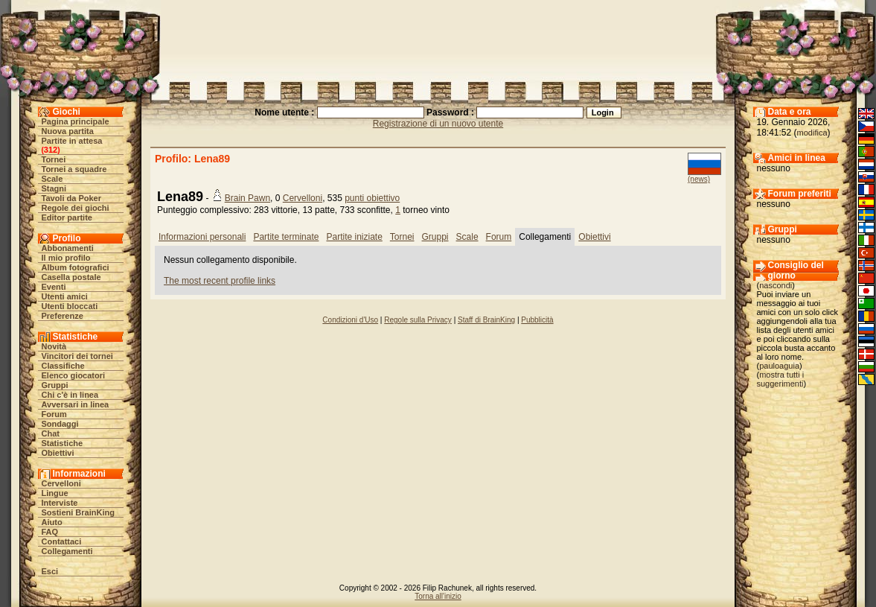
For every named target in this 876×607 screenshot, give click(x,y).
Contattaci (62, 541)
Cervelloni (61, 483)
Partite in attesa (72, 140)
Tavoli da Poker (72, 198)
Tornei (54, 159)
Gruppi (55, 385)
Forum (54, 414)
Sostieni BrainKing (78, 512)
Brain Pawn (247, 198)
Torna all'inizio (438, 596)
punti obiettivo (372, 198)
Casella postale (71, 277)
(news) (699, 179)
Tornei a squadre (74, 169)
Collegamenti (67, 551)
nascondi (775, 285)
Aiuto (52, 522)
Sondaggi (60, 423)
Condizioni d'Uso (350, 320)
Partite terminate (286, 237)
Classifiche (63, 365)
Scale (52, 178)
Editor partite (67, 217)
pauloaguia (779, 365)
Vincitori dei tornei (77, 356)
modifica (812, 132)
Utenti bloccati (70, 306)
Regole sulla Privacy (418, 320)
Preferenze (62, 315)
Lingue (55, 493)
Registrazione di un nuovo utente (438, 123)
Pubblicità (537, 320)
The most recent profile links (219, 281)
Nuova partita (68, 131)
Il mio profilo (66, 257)
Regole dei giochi (75, 207)
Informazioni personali (202, 237)
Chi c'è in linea (70, 394)
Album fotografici (75, 267)
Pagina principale (75, 121)
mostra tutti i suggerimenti (781, 379)
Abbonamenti (68, 248)
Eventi (54, 286)
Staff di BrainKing (486, 320)
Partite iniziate (354, 237)
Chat (51, 433)
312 (50, 149)
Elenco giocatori (74, 375)
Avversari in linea (75, 404)
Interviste (60, 502)
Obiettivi (58, 452)
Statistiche (62, 443)
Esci (50, 571)
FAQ (50, 531)
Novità (54, 346)
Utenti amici (65, 296)
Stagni (54, 188)
